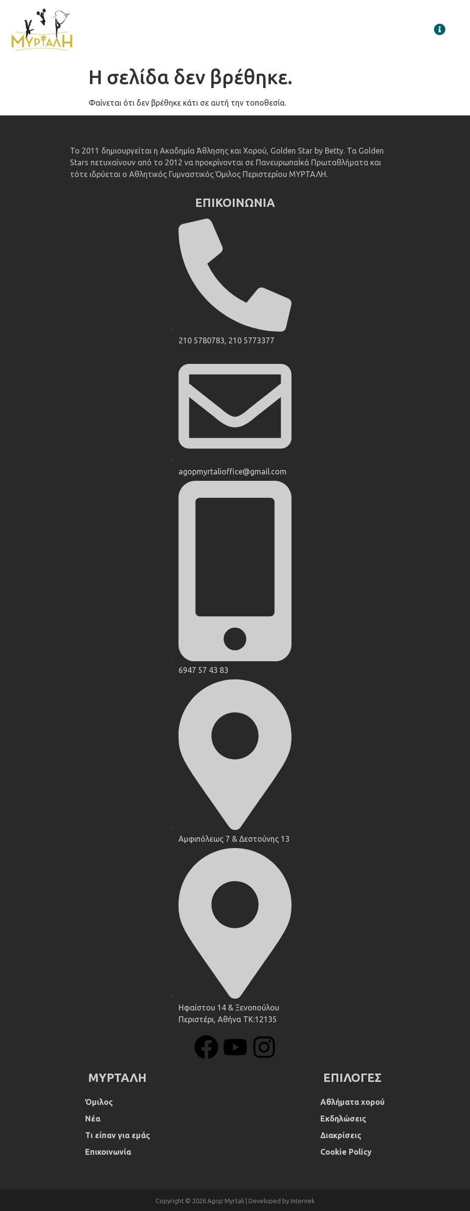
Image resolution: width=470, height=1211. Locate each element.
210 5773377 (251, 340)
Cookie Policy (346, 1151)
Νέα (92, 1118)
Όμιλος (99, 1102)
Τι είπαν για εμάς (117, 1135)
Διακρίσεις (340, 1135)
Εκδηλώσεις (343, 1118)
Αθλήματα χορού (352, 1102)
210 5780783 (201, 340)
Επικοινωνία (108, 1151)
